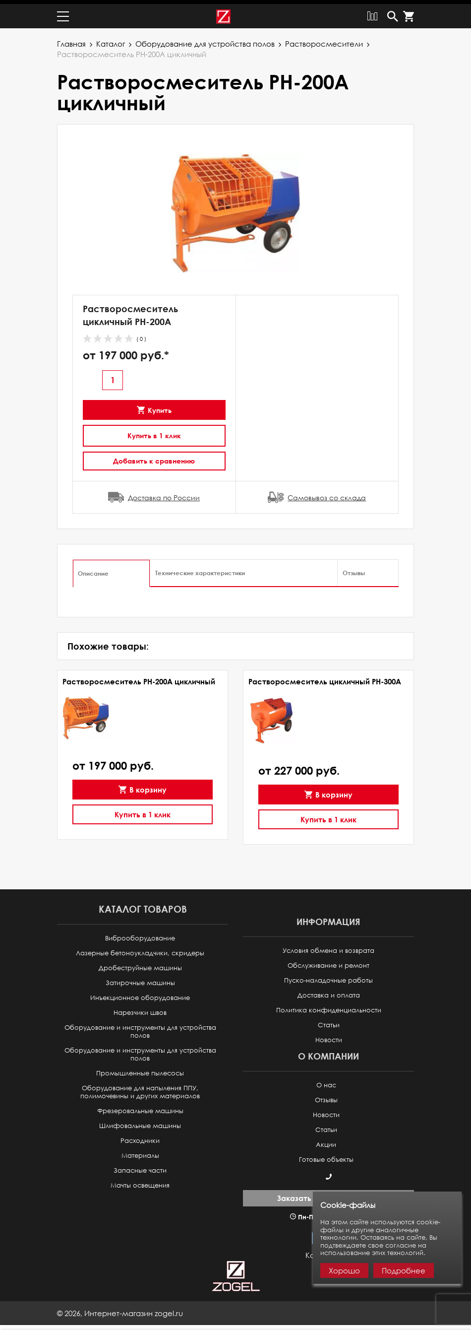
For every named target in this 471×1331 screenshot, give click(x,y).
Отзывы (354, 569)
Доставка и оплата (328, 991)
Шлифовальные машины (140, 1122)
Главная (71, 40)
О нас (326, 1081)
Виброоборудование (140, 934)
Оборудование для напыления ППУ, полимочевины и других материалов (140, 1088)
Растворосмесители (324, 40)
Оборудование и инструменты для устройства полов (140, 1027)
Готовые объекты (326, 1155)
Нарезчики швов (140, 1008)
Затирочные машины (140, 979)
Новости (328, 1036)
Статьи (329, 1021)
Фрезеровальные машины (140, 1107)
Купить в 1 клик (154, 431)
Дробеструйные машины (140, 964)
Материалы (140, 1151)
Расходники (140, 1136)
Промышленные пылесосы (140, 1069)
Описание (93, 569)
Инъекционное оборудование (140, 994)
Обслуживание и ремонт (328, 961)
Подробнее (403, 1270)
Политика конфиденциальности (328, 1006)
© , (120, 1309)
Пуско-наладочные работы (328, 976)
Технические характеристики (200, 569)
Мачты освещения (140, 1181)
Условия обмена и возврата (328, 946)
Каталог (110, 40)
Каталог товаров (143, 905)
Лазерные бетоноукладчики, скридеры (140, 949)
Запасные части (140, 1166)
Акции (326, 1140)
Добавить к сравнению (154, 457)
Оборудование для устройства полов (205, 40)
